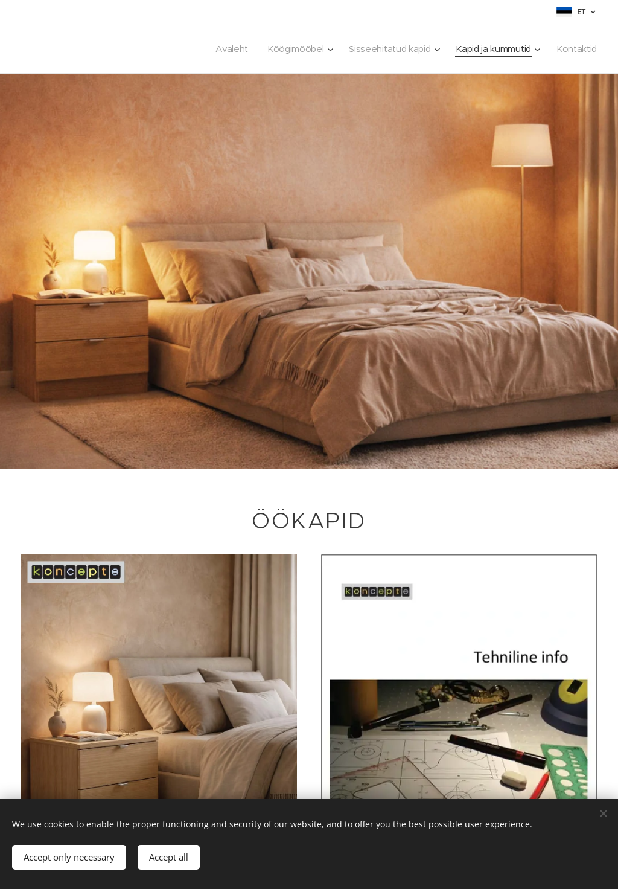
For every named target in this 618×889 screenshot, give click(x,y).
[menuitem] (223, 49)
